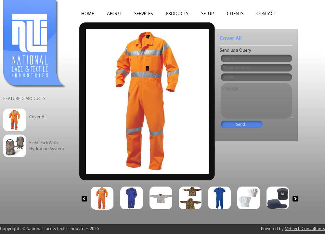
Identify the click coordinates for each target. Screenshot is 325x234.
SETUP (207, 14)
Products (177, 14)
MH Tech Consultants (305, 229)
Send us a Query (235, 50)
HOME (87, 14)
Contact (266, 14)
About (114, 14)
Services (143, 14)
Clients (235, 14)
